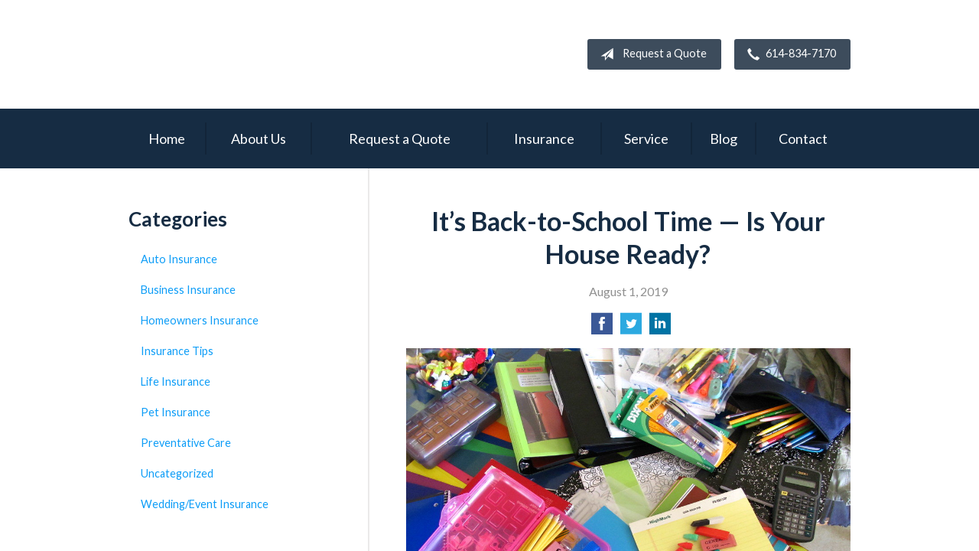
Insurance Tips (177, 350)
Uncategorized (177, 473)
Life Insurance (175, 381)
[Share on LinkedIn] (660, 328)
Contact (803, 138)
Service (646, 138)
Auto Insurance (179, 259)
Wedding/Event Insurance (204, 503)
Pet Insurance (175, 412)
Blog (723, 138)
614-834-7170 (788, 54)
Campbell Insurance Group (266, 54)
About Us (258, 138)
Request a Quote (650, 54)
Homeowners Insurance (200, 320)
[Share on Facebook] (602, 328)
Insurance (544, 138)
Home (166, 138)
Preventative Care (186, 442)
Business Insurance (188, 289)
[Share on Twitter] (631, 328)
